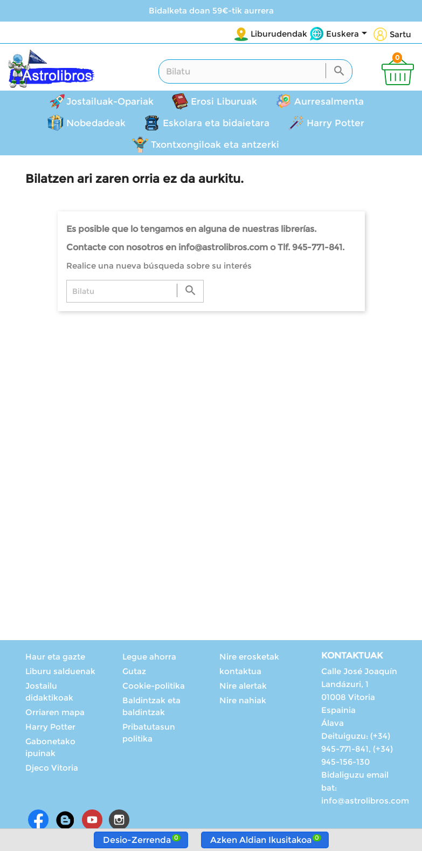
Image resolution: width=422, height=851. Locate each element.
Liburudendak (279, 34)
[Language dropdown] (348, 34)
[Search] (255, 71)
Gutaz (134, 671)
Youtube (92, 819)
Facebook (38, 819)
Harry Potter (335, 123)
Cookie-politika (153, 686)
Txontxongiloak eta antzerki (215, 144)
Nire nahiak (242, 700)
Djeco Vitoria (51, 768)
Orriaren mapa (55, 712)
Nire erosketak (249, 656)
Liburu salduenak (60, 671)
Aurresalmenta (329, 101)
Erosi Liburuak (224, 101)
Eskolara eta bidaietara (216, 123)
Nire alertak (243, 686)
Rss (65, 819)
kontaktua (240, 671)
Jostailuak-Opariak (110, 101)
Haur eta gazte (55, 656)
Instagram (119, 819)
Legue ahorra (149, 656)
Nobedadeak (96, 123)
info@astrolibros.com (365, 800)
